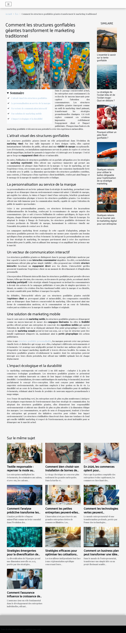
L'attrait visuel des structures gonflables (29, 98)
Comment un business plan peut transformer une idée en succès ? (101, 554)
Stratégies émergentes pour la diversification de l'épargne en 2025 (22, 554)
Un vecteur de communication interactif (29, 108)
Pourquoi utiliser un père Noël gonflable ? (106, 135)
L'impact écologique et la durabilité (27, 118)
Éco (16, 14)
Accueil (8, 14)
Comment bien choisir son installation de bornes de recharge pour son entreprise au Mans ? (62, 472)
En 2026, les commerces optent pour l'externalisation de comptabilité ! (99, 472)
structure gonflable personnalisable (34, 341)
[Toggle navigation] (8, 4)
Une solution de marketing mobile (26, 113)
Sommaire (17, 93)
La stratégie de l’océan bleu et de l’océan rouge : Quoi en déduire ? (106, 96)
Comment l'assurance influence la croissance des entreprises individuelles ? (24, 596)
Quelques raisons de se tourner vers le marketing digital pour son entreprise (107, 219)
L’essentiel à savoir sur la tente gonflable (106, 57)
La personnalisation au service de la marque (30, 103)
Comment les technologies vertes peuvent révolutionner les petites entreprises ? (101, 514)
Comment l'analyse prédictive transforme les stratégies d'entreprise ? (23, 512)
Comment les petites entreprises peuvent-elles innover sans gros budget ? (62, 512)
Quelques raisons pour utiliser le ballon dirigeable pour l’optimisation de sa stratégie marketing (106, 176)
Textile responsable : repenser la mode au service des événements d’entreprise (22, 472)
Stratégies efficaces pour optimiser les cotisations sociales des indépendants (62, 554)
